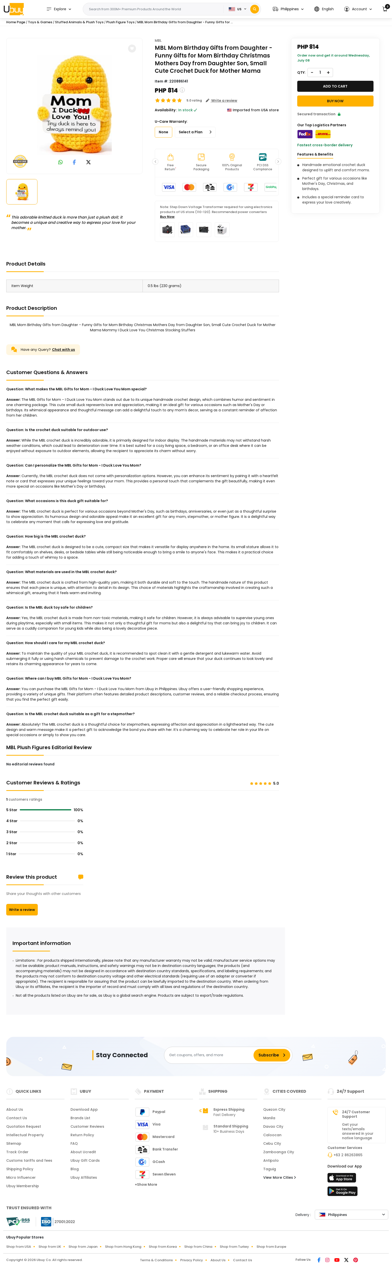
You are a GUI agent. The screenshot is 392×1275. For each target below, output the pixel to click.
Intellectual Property (25, 1134)
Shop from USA (18, 1246)
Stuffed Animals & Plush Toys (79, 22)
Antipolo (271, 1160)
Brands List (80, 1117)
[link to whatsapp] (60, 163)
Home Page (15, 22)
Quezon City (274, 1109)
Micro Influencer (21, 1177)
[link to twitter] (88, 163)
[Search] (254, 9)
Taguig (269, 1168)
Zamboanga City (278, 1151)
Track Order (17, 1151)
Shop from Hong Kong (123, 1246)
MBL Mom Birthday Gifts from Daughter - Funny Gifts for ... (185, 22)
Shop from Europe (271, 1246)
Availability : (166, 110)
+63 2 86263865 (348, 1154)
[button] (288, 9)
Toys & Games (40, 22)
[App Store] (343, 1179)
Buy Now (167, 216)
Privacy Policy (191, 1260)
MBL (158, 40)
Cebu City (272, 1143)
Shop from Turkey (234, 1246)
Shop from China (198, 1246)
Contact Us (16, 1117)
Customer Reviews (87, 1126)
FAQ (74, 1143)
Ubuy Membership (22, 1185)
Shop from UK (49, 1246)
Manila (269, 1117)
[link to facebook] (74, 163)
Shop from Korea (163, 1246)
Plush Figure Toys (120, 22)
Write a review (22, 909)
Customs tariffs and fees (29, 1160)
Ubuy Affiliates (83, 1177)
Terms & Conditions (156, 1260)
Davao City (273, 1126)
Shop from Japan (83, 1246)
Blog (74, 1168)
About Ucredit (83, 1151)
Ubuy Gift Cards (85, 1160)
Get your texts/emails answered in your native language (358, 1131)
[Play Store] (343, 1192)
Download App (84, 1109)
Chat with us (63, 349)
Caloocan (272, 1134)
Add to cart (335, 86)
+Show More (146, 1184)
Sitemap (13, 1143)
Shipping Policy (19, 1168)
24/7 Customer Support (356, 1114)
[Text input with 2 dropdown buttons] (155, 9)
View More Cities (279, 1177)
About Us (14, 1109)
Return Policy (82, 1134)
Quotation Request (23, 1126)
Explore (56, 9)
